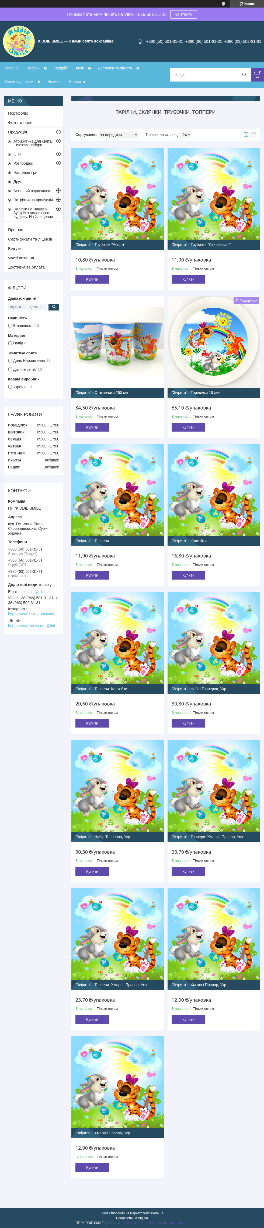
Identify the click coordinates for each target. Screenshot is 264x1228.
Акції (80, 68)
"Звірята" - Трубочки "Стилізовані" (201, 244)
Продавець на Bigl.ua (132, 1218)
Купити (92, 279)
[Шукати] (244, 75)
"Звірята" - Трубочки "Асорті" (100, 244)
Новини (54, 81)
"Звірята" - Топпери (92, 541)
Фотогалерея (20, 122)
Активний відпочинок (31, 191)
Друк (17, 181)
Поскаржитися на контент (126, 1223)
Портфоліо (18, 113)
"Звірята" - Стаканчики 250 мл (101, 392)
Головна (11, 68)
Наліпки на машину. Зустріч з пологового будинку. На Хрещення (33, 213)
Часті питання (21, 258)
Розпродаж (23, 163)
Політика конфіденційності (168, 1223)
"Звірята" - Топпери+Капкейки (101, 689)
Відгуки (15, 248)
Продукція (17, 132)
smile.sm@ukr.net (35, 592)
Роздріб (60, 68)
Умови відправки (18, 81)
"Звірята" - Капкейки (189, 541)
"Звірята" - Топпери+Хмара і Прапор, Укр (207, 837)
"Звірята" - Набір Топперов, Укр (199, 689)
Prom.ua (157, 1213)
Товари (33, 68)
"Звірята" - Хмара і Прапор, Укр (199, 985)
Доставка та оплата (115, 68)
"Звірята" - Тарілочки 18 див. (196, 392)
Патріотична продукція (33, 200)
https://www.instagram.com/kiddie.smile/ (33, 614)
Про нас (15, 229)
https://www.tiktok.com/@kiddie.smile (33, 626)
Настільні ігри (25, 172)
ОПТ (17, 154)
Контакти (184, 14)
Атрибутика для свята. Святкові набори (33, 143)
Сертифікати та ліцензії (30, 239)
